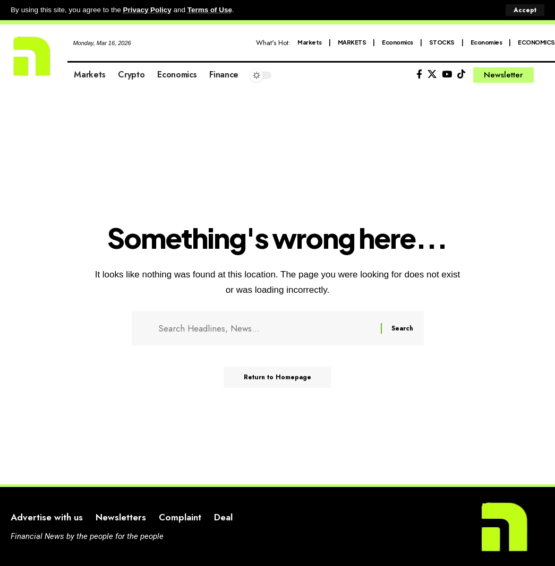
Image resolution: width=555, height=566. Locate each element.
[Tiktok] (461, 74)
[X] (432, 74)
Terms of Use (210, 10)
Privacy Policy (147, 10)
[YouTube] (447, 74)
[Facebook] (419, 74)
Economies (486, 41)
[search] (547, 74)
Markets (309, 41)
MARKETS (352, 41)
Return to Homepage (277, 378)
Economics (397, 41)
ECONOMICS (536, 41)
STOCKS (442, 41)
